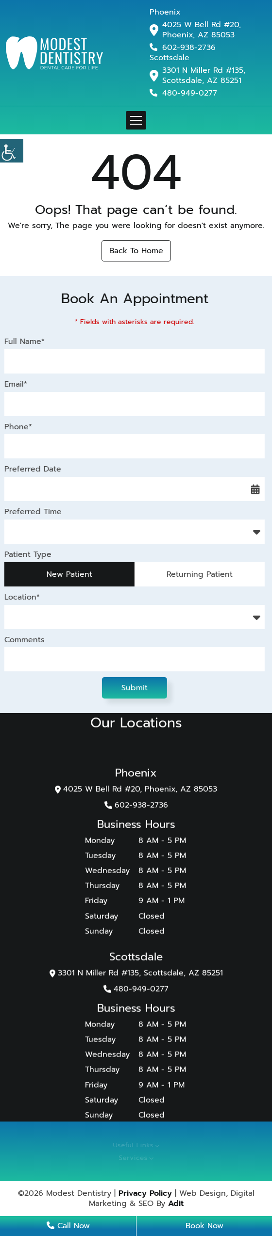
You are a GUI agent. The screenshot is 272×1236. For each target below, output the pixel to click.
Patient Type (27, 555)
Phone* (17, 427)
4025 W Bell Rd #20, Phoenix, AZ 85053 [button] (201, 30)
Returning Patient (199, 574)
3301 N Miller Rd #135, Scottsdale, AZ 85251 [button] (203, 75)
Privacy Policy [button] (145, 1193)
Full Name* (23, 342)
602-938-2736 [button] (183, 47)
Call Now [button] (68, 1226)
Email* (14, 384)
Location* (21, 597)
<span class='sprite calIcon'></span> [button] (254, 489)
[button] (11, 151)
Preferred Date (31, 469)
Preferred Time (32, 512)
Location (25, 617)
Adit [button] (176, 1204)
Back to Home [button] (136, 251)
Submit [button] (133, 688)
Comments (23, 640)
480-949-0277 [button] (183, 92)
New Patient (68, 574)
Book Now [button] (204, 1226)
